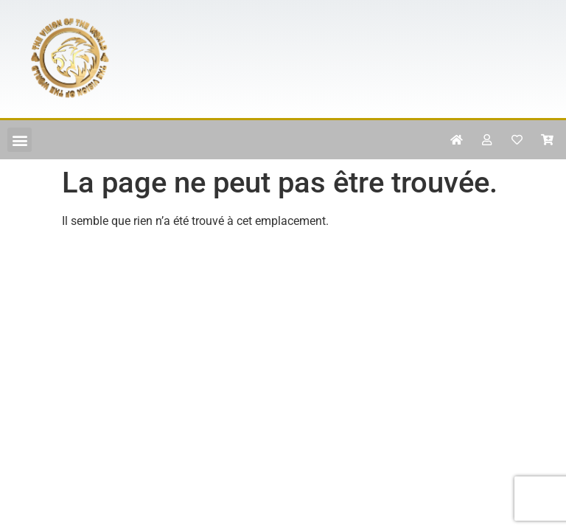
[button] (19, 140)
